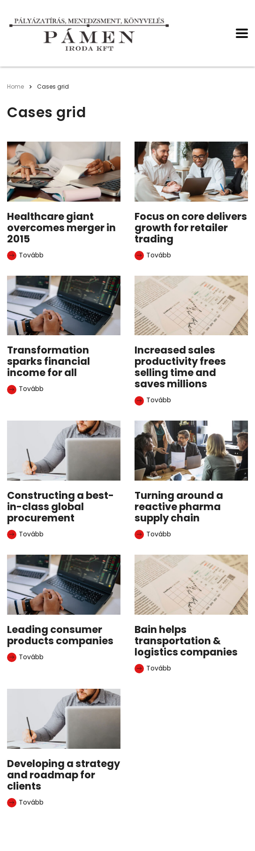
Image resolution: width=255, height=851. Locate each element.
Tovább (25, 255)
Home (15, 86)
